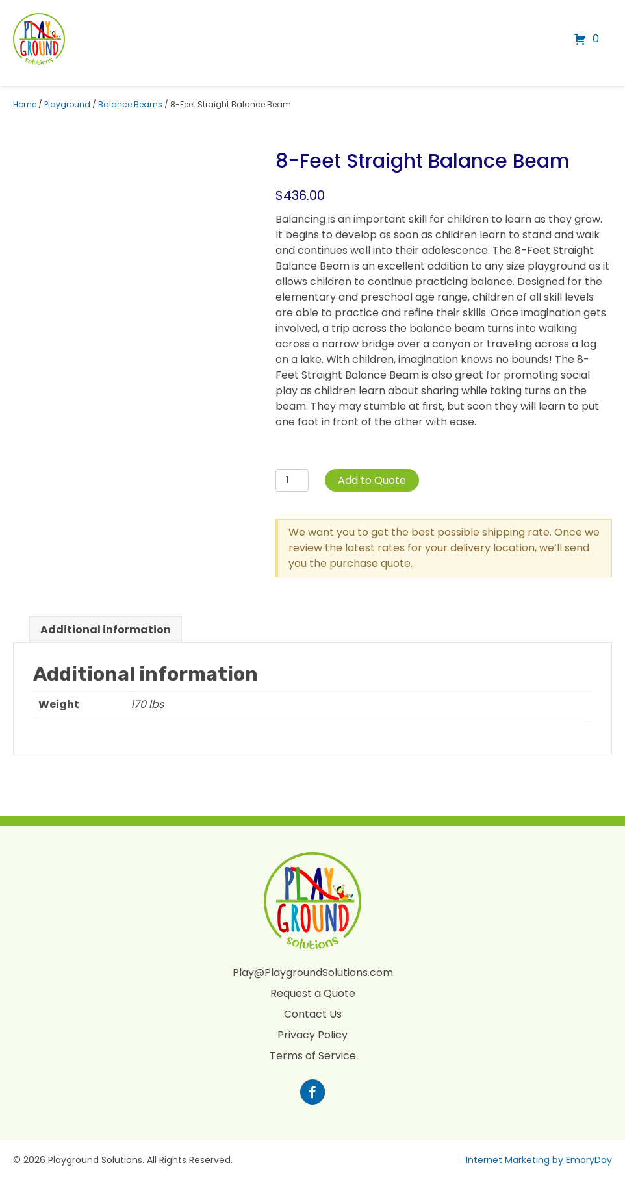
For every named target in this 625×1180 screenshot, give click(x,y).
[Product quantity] (292, 480)
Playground (67, 104)
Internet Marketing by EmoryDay (539, 1159)
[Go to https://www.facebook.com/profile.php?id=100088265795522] (312, 1093)
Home (24, 104)
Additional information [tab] (105, 629)
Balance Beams (130, 104)
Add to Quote (372, 480)
